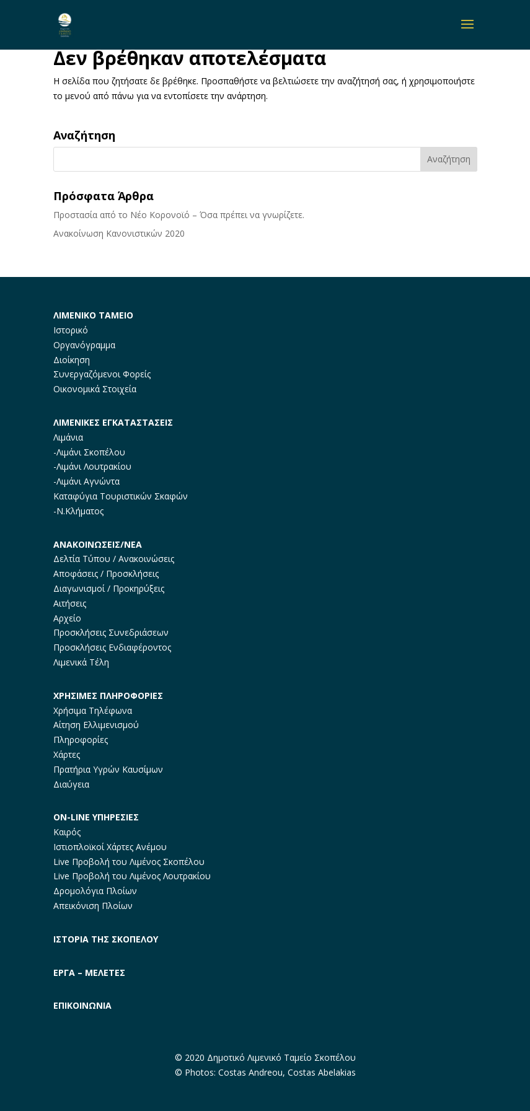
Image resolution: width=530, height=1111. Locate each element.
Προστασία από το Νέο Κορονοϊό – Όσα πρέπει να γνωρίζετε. (178, 215)
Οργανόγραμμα (84, 345)
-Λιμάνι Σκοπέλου (89, 452)
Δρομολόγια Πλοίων (95, 891)
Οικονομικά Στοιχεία (94, 389)
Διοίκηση (71, 360)
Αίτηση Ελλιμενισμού (96, 725)
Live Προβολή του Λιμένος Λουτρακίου (132, 876)
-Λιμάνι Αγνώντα (86, 481)
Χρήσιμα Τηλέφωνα (92, 710)
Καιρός (67, 832)
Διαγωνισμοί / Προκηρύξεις (108, 588)
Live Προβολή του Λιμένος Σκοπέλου (129, 861)
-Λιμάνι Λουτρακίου (92, 466)
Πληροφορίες (80, 739)
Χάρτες (66, 754)
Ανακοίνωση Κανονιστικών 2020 (119, 233)
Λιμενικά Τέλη (81, 662)
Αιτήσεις (69, 603)
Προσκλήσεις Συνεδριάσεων (111, 632)
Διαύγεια (71, 784)
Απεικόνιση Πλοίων (93, 905)
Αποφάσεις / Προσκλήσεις (106, 573)
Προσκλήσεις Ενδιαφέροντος (112, 647)
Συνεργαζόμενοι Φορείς (102, 374)
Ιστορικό (70, 330)
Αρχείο (67, 618)
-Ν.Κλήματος (78, 511)
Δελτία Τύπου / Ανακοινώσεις (113, 558)
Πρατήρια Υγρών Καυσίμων (108, 769)
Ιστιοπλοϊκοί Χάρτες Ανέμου (110, 847)
